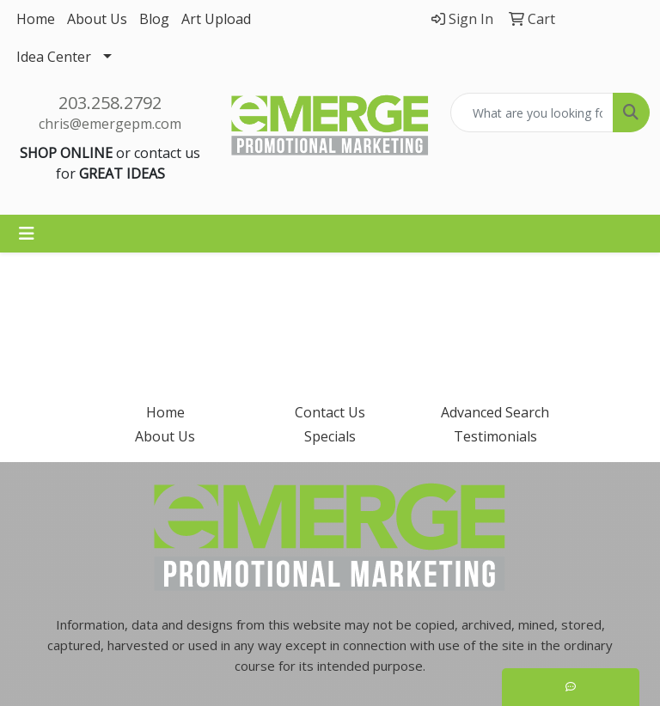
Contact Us (330, 412)
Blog (154, 18)
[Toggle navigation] (27, 234)
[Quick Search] (532, 112)
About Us (97, 18)
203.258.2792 (110, 102)
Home (35, 18)
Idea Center (53, 56)
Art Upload (216, 18)
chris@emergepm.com (110, 123)
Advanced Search (495, 412)
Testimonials (495, 436)
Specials (330, 436)
